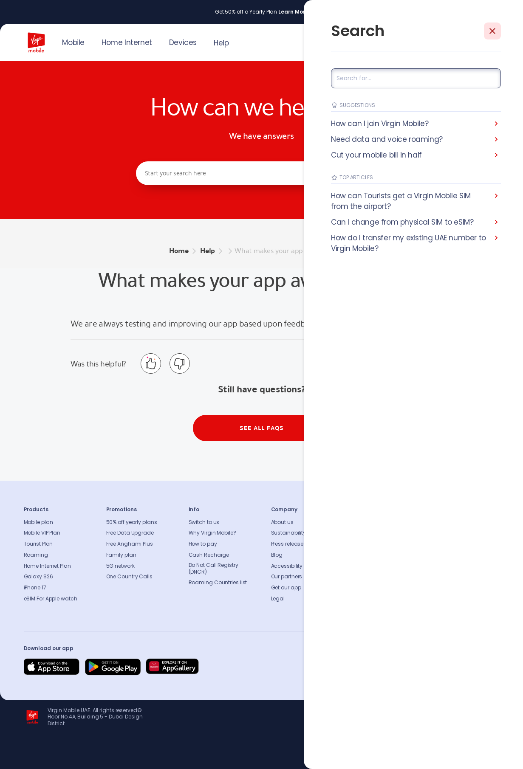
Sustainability (288, 533)
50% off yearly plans (131, 522)
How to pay (203, 544)
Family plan (121, 555)
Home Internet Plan (47, 566)
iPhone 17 (35, 587)
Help (221, 43)
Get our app (286, 587)
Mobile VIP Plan (42, 533)
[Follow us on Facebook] (410, 667)
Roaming (36, 555)
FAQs (359, 522)
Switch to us (204, 522)
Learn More (293, 11)
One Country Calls (129, 576)
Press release (287, 544)
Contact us (367, 533)
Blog (277, 555)
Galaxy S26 (38, 576)
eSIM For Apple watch (50, 598)
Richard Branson (482, 757)
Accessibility (287, 566)
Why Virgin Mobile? (212, 533)
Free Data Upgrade (130, 533)
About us (282, 522)
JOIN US (442, 41)
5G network (120, 566)
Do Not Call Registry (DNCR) (213, 568)
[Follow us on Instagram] (430, 667)
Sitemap (364, 566)
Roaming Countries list (218, 582)
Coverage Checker (377, 555)
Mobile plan (38, 522)
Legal (278, 598)
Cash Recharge (209, 555)
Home (179, 250)
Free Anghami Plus (129, 544)
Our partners (286, 576)
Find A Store (368, 544)
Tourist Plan (38, 544)
